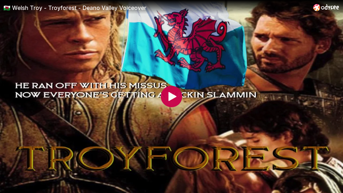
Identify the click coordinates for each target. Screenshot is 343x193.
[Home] (326, 7)
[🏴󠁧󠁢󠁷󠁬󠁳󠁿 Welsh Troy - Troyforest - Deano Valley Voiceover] (156, 8)
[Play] (171, 96)
